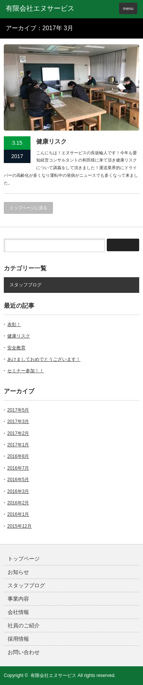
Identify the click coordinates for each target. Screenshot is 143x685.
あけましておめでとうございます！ (43, 359)
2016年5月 (18, 479)
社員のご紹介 (24, 625)
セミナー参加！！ (25, 370)
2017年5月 (18, 410)
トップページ (24, 558)
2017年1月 (18, 445)
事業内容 (18, 598)
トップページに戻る (28, 207)
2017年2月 (18, 433)
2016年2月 (18, 503)
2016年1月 (18, 514)
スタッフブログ (26, 285)
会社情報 (18, 612)
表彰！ (14, 324)
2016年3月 (18, 491)
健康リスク (51, 141)
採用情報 (18, 638)
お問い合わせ (24, 652)
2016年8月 (18, 456)
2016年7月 (18, 468)
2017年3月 (18, 421)
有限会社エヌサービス (53, 675)
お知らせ (18, 572)
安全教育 (16, 348)
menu (128, 8)
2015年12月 (19, 526)
